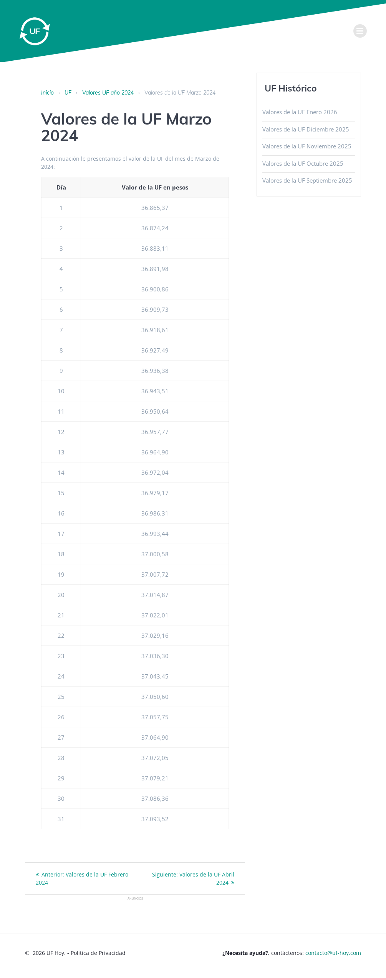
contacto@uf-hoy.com (333, 952)
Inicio (47, 92)
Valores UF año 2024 (108, 92)
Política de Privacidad (98, 952)
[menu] (360, 31)
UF (68, 92)
